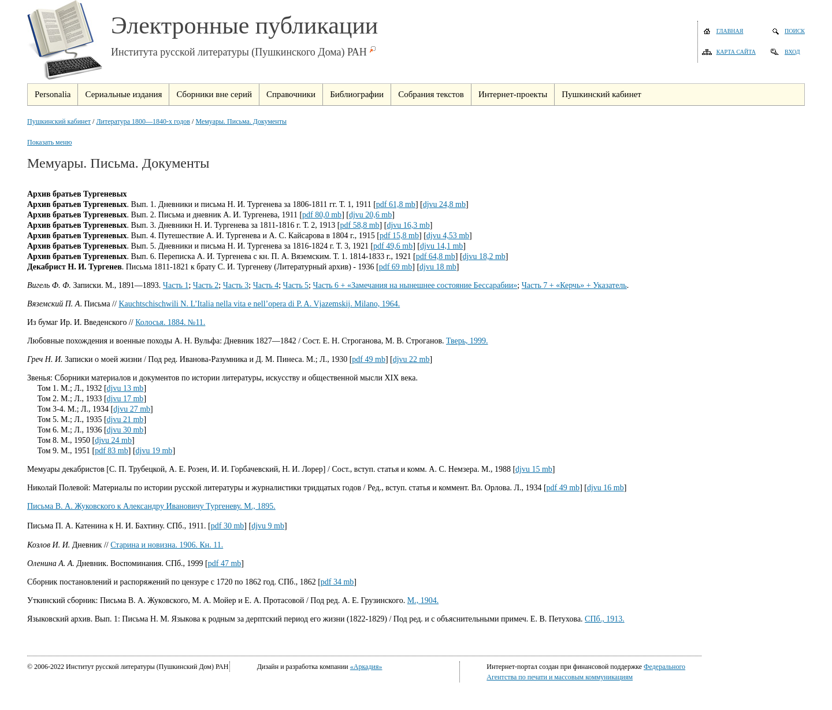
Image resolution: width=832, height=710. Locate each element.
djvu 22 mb (411, 359)
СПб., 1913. (605, 619)
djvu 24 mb (113, 440)
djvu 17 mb (125, 398)
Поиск (795, 31)
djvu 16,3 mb (408, 225)
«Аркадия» (366, 667)
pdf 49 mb (368, 359)
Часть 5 (296, 285)
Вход (792, 52)
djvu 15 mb (533, 469)
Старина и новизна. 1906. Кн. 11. (166, 545)
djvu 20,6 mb (370, 214)
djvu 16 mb (605, 487)
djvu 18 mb (437, 266)
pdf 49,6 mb (393, 246)
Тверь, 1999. (467, 340)
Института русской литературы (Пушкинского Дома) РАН (239, 52)
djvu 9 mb (267, 526)
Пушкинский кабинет (59, 121)
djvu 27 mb (131, 409)
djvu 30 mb (125, 430)
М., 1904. (423, 600)
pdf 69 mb (396, 266)
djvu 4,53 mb (447, 235)
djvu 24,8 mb (444, 204)
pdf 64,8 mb (435, 256)
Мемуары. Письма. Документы (241, 121)
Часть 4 (266, 285)
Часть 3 (236, 285)
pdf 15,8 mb (399, 235)
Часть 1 (176, 285)
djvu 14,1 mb (441, 246)
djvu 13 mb (125, 388)
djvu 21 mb (125, 419)
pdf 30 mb (227, 526)
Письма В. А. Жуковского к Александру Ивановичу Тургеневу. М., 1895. (151, 506)
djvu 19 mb (154, 450)
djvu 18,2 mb (484, 256)
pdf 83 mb (111, 450)
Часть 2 (206, 285)
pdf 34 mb (337, 582)
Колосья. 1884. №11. (170, 322)
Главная (730, 31)
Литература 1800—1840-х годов (143, 121)
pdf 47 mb (225, 563)
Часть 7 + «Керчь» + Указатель (574, 285)
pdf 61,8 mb (395, 204)
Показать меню (49, 142)
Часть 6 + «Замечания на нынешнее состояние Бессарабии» (415, 285)
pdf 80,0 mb (321, 214)
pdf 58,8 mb (360, 225)
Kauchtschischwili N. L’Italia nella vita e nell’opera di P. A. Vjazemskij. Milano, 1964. (259, 303)
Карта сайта (736, 52)
